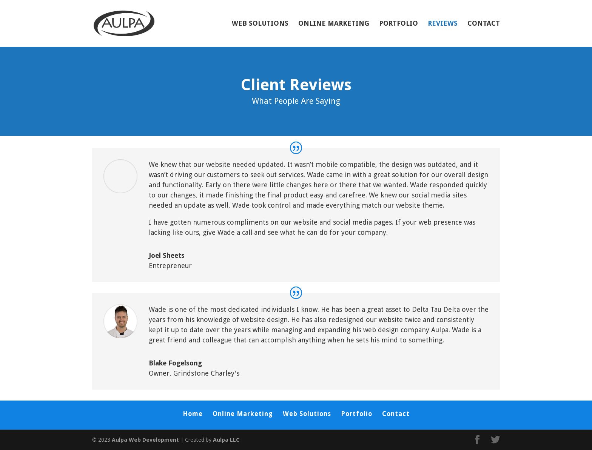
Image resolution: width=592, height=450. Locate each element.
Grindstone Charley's (206, 373)
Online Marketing (333, 24)
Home (193, 413)
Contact (483, 24)
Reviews (443, 24)
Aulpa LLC (226, 439)
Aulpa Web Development (145, 439)
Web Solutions (260, 24)
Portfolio (398, 24)
